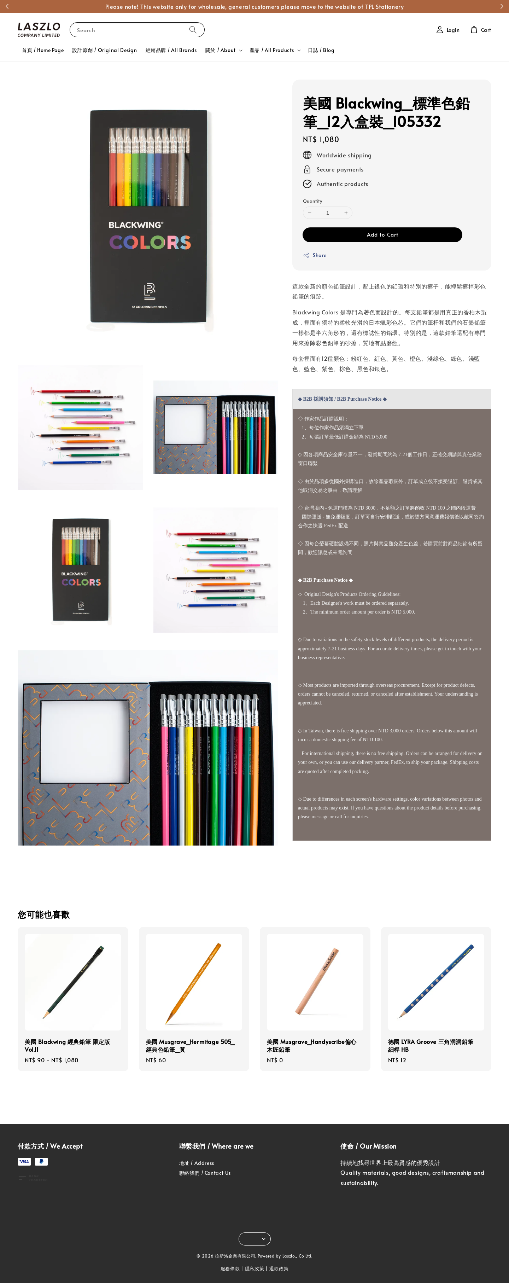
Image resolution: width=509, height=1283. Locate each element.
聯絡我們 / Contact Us (205, 1172)
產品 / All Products (272, 50)
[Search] (193, 29)
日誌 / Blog (321, 50)
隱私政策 (254, 1268)
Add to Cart (382, 234)
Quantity (312, 201)
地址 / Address (196, 1163)
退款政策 (279, 1268)
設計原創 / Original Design (104, 50)
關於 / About (220, 50)
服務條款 (230, 1268)
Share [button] (315, 255)
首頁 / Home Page (43, 50)
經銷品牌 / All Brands (171, 50)
